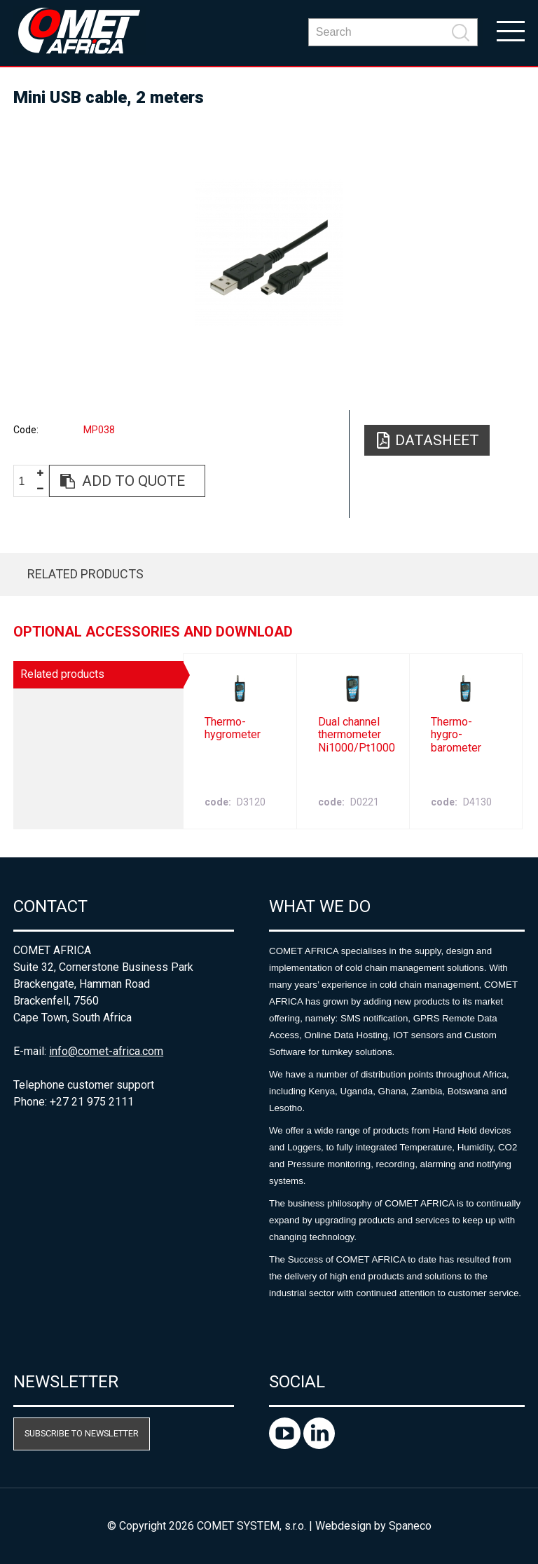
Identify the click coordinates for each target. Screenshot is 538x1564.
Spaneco (410, 1525)
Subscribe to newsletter (82, 1433)
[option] (269, 252)
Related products (85, 573)
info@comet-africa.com (106, 1051)
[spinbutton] (27, 481)
